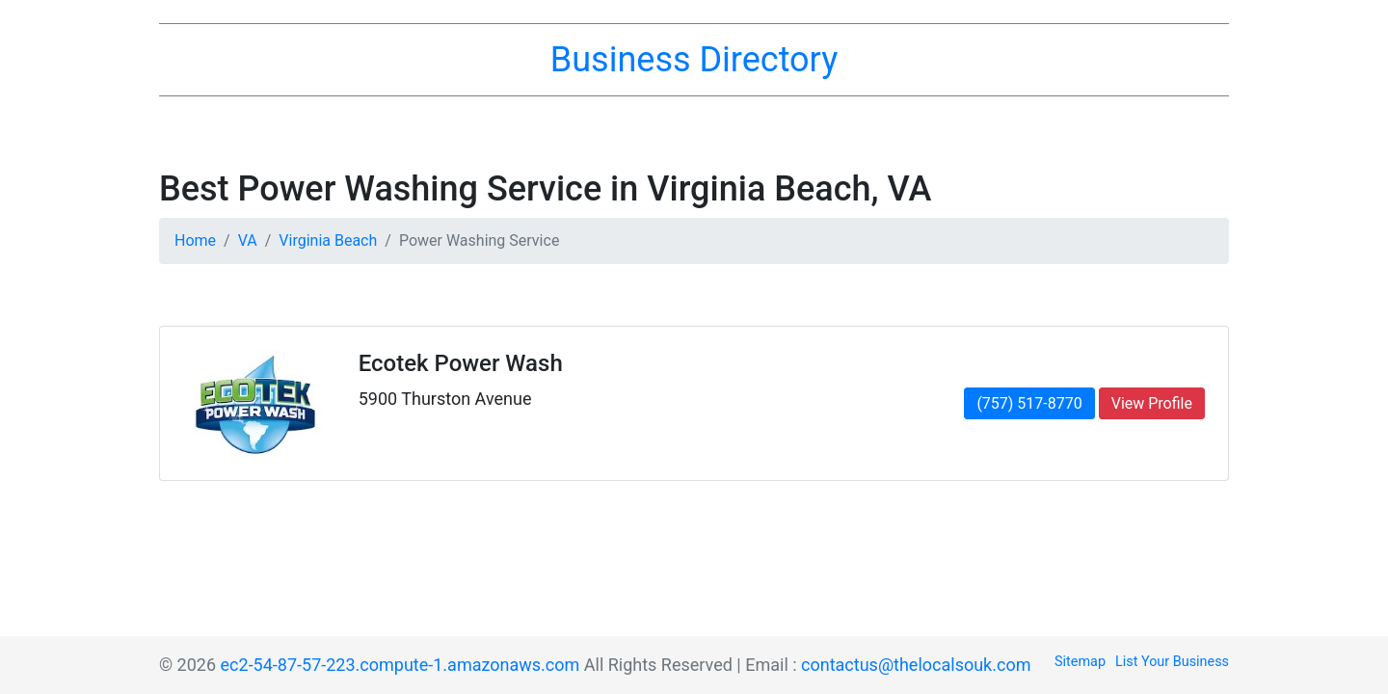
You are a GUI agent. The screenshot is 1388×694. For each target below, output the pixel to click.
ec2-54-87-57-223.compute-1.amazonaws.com (400, 664)
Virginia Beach (328, 240)
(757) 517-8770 (1028, 403)
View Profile (1151, 403)
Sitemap (1080, 662)
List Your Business (1172, 662)
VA (247, 240)
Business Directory (694, 60)
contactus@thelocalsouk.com (915, 664)
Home (195, 240)
